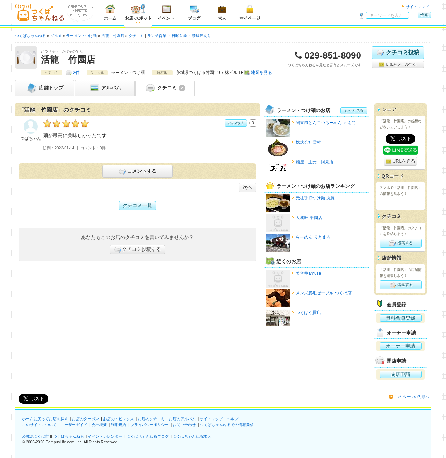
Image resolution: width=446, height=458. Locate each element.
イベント (166, 12)
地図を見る (261, 72)
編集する (400, 285)
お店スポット (138, 12)
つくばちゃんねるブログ (148, 436)
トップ (44, 88)
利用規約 (118, 425)
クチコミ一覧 (137, 205)
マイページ (249, 12)
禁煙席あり (201, 36)
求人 (222, 12)
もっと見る (354, 110)
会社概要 (99, 425)
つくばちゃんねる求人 (192, 436)
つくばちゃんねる (68, 436)
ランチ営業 (156, 36)
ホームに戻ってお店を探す (45, 419)
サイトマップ (417, 7)
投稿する (400, 243)
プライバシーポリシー (149, 425)
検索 (424, 14)
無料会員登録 (400, 318)
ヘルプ (232, 419)
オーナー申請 (400, 346)
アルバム (105, 88)
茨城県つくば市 (35, 436)
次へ (247, 187)
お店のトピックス (118, 419)
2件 (76, 72)
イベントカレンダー (105, 436)
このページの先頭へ (412, 397)
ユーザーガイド (73, 425)
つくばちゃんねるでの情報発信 (227, 425)
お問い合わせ (184, 425)
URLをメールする (397, 64)
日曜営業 (179, 36)
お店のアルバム (182, 419)
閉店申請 (400, 374)
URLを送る (400, 161)
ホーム (110, 12)
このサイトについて (39, 425)
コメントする (137, 171)
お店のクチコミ (151, 419)
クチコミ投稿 (397, 52)
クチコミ (165, 88)
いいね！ (236, 123)
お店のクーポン (85, 419)
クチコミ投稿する (137, 249)
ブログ (194, 12)
